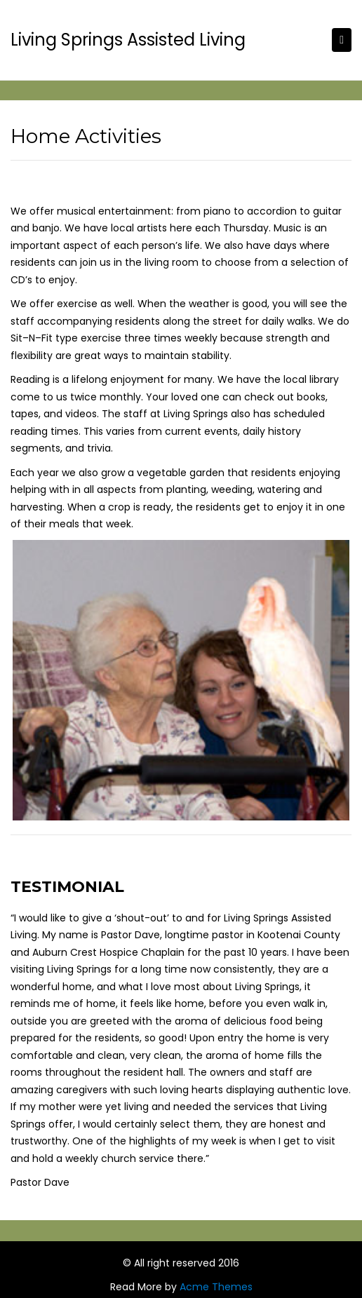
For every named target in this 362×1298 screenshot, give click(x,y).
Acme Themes (216, 1287)
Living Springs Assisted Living (128, 39)
